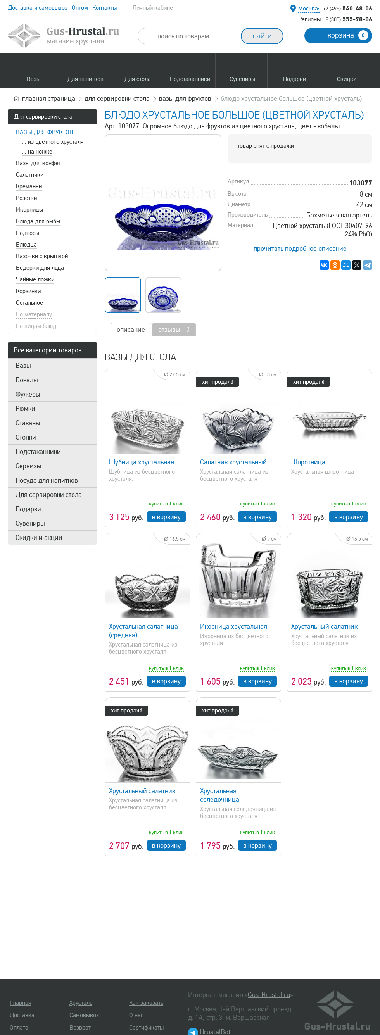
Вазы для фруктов (44, 132)
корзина (348, 35)
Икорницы (29, 210)
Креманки (29, 186)
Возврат (80, 1028)
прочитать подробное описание (300, 248)
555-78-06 (349, 19)
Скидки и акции (39, 537)
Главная (20, 1003)
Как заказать (146, 1003)
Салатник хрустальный (233, 462)
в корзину (166, 516)
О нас (136, 1015)
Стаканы (28, 423)
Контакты (104, 8)
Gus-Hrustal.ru (269, 994)
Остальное (29, 303)
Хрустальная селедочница (219, 795)
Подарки (28, 509)
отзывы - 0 (174, 329)
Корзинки (28, 291)
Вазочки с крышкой (42, 256)
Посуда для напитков (47, 480)
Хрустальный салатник (324, 626)
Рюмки (25, 408)
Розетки (26, 198)
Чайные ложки (35, 279)
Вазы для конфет (38, 163)
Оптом (80, 8)
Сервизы (28, 466)
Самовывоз (84, 1015)
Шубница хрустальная (141, 462)
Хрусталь (80, 1003)
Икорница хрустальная (233, 626)
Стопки (26, 437)
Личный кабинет (154, 8)
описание (131, 329)
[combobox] (196, 36)
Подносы (27, 233)
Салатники (29, 175)
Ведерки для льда (40, 268)
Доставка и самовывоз (37, 8)
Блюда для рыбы (38, 221)
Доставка (22, 1015)
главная (48, 98)
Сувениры (30, 523)
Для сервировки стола (43, 117)
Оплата (19, 1028)
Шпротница (308, 462)
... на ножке (37, 151)
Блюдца (26, 244)
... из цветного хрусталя (53, 142)
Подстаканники (38, 451)
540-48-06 (347, 8)
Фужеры (28, 394)
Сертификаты (146, 1028)
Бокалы (27, 380)
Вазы (23, 365)
